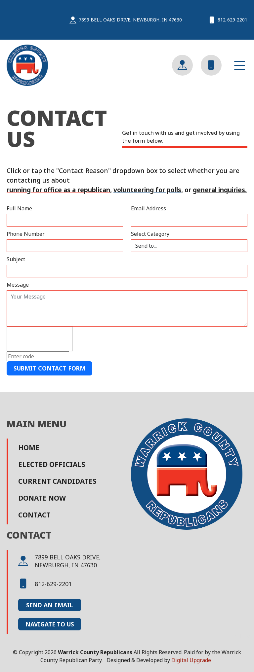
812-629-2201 (45, 584)
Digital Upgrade (191, 660)
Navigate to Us (49, 624)
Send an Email (49, 605)
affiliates (243, 636)
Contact (34, 514)
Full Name (19, 208)
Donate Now (42, 498)
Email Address (148, 208)
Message (18, 284)
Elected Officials (51, 464)
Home (28, 447)
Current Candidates (57, 481)
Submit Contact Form (49, 368)
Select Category (150, 233)
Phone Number (26, 233)
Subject (16, 259)
